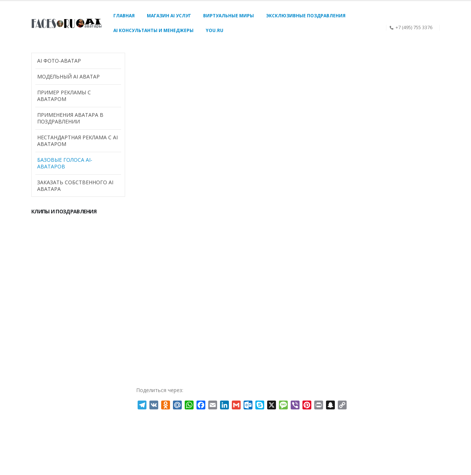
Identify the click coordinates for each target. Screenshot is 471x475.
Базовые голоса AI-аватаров (64, 163)
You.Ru (214, 30)
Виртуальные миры (228, 16)
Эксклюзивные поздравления (306, 16)
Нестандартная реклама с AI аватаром (77, 140)
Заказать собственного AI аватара (75, 185)
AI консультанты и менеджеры (153, 30)
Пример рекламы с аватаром (64, 95)
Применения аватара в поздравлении (70, 118)
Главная (124, 16)
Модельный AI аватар (68, 76)
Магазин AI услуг (169, 16)
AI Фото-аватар (59, 60)
